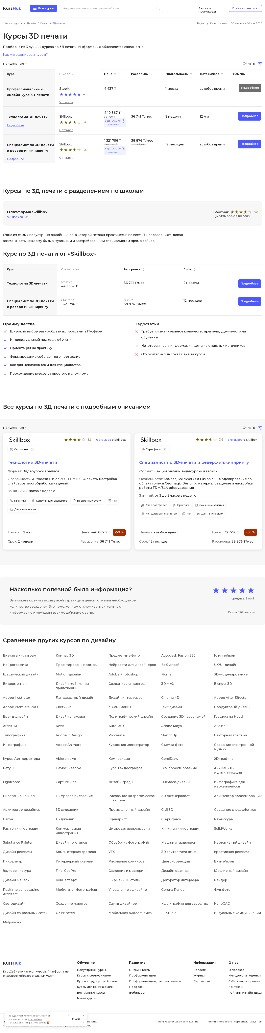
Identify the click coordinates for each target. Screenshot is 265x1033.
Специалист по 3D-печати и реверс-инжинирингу (194, 462)
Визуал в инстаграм (19, 655)
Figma (166, 674)
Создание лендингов (126, 683)
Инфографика (15, 744)
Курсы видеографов (125, 768)
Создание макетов (71, 903)
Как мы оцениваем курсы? (25, 55)
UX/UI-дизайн (225, 665)
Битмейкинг (224, 861)
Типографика (14, 735)
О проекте (236, 970)
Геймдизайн (171, 707)
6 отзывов (66, 130)
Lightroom (11, 782)
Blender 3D (223, 683)
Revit (60, 726)
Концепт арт (66, 880)
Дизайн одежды (175, 870)
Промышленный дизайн (129, 810)
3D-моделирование (231, 674)
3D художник (67, 810)
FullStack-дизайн (175, 782)
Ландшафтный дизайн (75, 697)
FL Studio (169, 913)
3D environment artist (179, 852)
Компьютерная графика (76, 852)
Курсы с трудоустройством (97, 981)
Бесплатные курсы (91, 992)
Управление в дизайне (127, 889)
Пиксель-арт (13, 861)
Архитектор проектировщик (238, 796)
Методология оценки (245, 975)
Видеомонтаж (15, 683)
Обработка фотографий (128, 842)
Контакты (236, 987)
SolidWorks (223, 828)
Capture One (66, 782)
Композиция (119, 758)
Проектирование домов (76, 665)
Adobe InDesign (69, 735)
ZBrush (220, 726)
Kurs (12, 8)
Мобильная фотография (76, 889)
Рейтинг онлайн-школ (245, 992)
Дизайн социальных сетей (25, 913)
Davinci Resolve (68, 768)
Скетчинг (63, 707)
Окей (76, 1014)
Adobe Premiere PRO (20, 707)
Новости (199, 970)
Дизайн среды (120, 782)
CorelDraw (169, 758)
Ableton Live (66, 758)
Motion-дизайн (68, 674)
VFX (111, 852)
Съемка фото (172, 744)
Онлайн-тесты (139, 970)
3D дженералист (175, 796)
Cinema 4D (170, 697)
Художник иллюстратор (128, 744)
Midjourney (12, 922)
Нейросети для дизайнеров (132, 665)
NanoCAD (222, 903)
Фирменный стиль (124, 880)
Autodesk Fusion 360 (178, 655)
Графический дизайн (21, 674)
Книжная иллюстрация (180, 828)
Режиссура (223, 819)
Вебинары (137, 992)
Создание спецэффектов (235, 810)
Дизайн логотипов (71, 842)
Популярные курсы (91, 970)
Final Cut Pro (66, 870)
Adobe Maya (171, 726)
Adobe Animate (68, 744)
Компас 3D (65, 655)
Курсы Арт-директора (21, 758)
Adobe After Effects (230, 697)
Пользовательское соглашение (178, 1021)
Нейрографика (15, 665)
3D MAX (167, 683)
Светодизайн (14, 903)
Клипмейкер (224, 655)
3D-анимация (120, 707)
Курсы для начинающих (95, 987)
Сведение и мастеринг (127, 870)
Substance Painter (18, 842)
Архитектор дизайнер (21, 810)
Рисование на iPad (19, 796)
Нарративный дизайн (232, 842)
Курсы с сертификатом (94, 975)
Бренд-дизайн (15, 716)
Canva (8, 819)
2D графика (223, 758)
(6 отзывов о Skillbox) (232, 216)
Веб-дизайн (171, 665)
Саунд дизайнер (122, 903)
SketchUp (169, 735)
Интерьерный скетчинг (75, 861)
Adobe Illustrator (16, 697)
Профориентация (142, 975)
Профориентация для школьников (155, 981)
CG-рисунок (171, 819)
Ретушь (9, 768)
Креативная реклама (231, 852)
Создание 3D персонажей (183, 716)
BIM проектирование (179, 768)
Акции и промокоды (207, 8)
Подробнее (15, 125)
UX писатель (66, 913)
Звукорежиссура (17, 870)
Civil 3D (167, 810)
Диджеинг (65, 819)
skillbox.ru (15, 217)
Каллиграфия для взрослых (184, 903)
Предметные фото (124, 655)
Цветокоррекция (175, 861)
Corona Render (173, 889)
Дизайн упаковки (70, 716)
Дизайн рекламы (17, 852)
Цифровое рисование (74, 796)
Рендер (220, 880)
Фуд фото (222, 889)
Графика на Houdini (230, 716)
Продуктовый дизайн (232, 707)
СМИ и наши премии (244, 981)
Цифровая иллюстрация (129, 828)
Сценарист (117, 819)
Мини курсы (86, 998)
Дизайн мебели (16, 880)
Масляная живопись (178, 842)
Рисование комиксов (126, 861)
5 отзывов (66, 102)
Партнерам (201, 981)
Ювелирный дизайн (231, 870)
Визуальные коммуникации (237, 913)
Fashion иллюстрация (21, 828)
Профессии (137, 987)
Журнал (199, 975)
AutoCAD (116, 726)
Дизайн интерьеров (125, 697)
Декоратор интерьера (180, 880)
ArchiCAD (10, 726)
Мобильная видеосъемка (130, 913)
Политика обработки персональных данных (234, 1021)
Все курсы (46, 8)
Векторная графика (230, 735)
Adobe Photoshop (123, 674)
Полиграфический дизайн (130, 716)
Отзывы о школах (245, 8)
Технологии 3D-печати (32, 462)
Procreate (116, 735)
